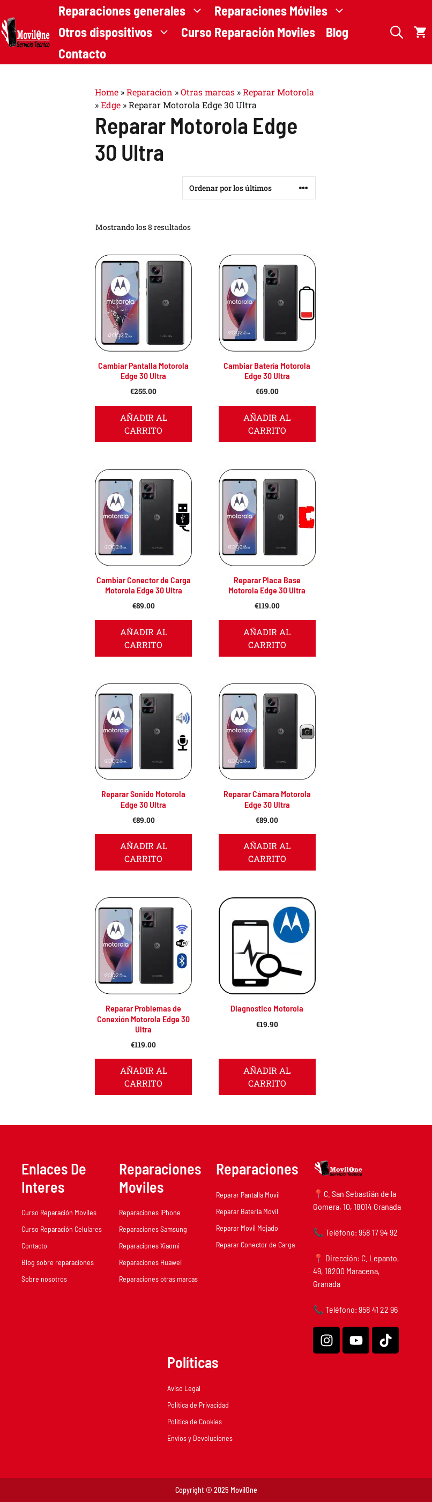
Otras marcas (208, 92)
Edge (111, 104)
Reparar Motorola (278, 92)
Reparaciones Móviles (282, 10)
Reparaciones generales (133, 10)
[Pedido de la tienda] (249, 187)
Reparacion (149, 92)
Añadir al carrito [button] (143, 424)
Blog (337, 32)
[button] (396, 32)
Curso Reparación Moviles (248, 32)
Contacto (82, 53)
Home (106, 92)
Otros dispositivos (117, 32)
